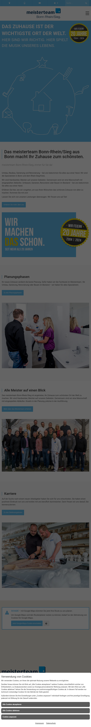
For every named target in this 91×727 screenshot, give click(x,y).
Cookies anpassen (9, 717)
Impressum (39, 723)
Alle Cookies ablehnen (11, 711)
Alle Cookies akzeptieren (12, 704)
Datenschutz (51, 723)
